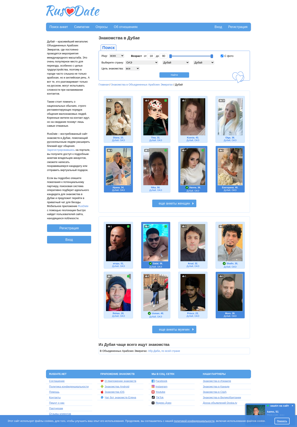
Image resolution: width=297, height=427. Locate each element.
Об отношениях (126, 27)
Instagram (159, 386)
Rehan (116, 313)
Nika (153, 187)
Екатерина (228, 187)
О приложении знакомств (118, 381)
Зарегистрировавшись (61, 149)
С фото (227, 55)
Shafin (230, 263)
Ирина (116, 187)
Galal (155, 263)
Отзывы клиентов (60, 413)
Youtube (158, 391)
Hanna (192, 187)
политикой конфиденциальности (194, 420)
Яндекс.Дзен (161, 402)
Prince (190, 313)
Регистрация (238, 27)
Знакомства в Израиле (217, 381)
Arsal (191, 263)
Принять (282, 421)
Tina (153, 137)
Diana (116, 137)
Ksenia (190, 137)
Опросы (101, 27)
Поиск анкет (59, 27)
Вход (218, 27)
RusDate (83, 206)
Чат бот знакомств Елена (118, 397)
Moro (228, 313)
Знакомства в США (215, 391)
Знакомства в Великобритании (222, 397)
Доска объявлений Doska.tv (220, 402)
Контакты (55, 397)
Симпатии (81, 27)
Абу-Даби (154, 350)
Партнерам (56, 408)
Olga (228, 137)
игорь (116, 263)
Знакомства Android (114, 386)
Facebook (159, 381)
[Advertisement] (176, 11)
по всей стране (170, 350)
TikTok (158, 397)
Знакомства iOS (112, 392)
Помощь (54, 391)
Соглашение (57, 381)
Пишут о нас (57, 402)
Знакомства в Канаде (216, 386)
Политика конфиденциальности (69, 386)
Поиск (108, 47)
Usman (155, 313)
